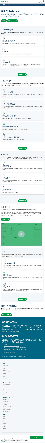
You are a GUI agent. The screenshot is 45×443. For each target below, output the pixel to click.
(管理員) (11, 347)
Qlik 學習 (4, 370)
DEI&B (4, 421)
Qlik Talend (5, 381)
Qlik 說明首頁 (22, 356)
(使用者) (11, 346)
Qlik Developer (5, 366)
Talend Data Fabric (6, 384)
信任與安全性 (5, 401)
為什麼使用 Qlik (6, 399)
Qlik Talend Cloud (6, 382)
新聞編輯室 (5, 428)
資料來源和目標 (6, 411)
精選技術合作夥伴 (6, 409)
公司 (4, 416)
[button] (21, 234)
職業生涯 (5, 426)
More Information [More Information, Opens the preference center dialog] (37, 440)
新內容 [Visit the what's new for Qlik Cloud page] (3, 21)
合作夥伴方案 (5, 425)
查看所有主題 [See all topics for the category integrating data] (22, 201)
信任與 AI (5, 404)
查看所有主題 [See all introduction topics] (22, 74)
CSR (4, 420)
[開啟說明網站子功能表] (2, 5)
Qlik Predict (5, 392)
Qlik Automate (5, 394)
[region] (22, 439)
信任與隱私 (5, 403)
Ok (36, 437)
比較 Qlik (4, 407)
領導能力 (5, 418)
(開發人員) (12, 349)
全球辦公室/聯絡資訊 (7, 430)
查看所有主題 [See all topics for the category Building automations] (5, 219)
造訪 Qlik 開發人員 (6, 314)
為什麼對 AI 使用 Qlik (7, 406)
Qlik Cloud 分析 (6, 389)
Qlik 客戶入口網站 (6, 371)
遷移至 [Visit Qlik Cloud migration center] (12, 21)
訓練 (4, 368)
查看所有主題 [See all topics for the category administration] (22, 299)
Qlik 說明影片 (5, 365)
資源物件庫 (5, 373)
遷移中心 (7, 326)
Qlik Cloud (6, 5)
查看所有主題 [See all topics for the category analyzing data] (22, 148)
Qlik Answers (5, 390)
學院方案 (5, 423)
